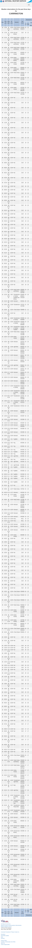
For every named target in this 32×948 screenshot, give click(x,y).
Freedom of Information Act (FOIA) (8, 941)
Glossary (3, 938)
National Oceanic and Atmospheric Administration (11, 925)
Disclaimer (3, 934)
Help (2, 936)
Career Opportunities (5, 944)
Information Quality (5, 935)
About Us (3, 943)
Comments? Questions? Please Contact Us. (10, 932)
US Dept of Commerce (5, 923)
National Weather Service (6, 926)
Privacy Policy (4, 940)
